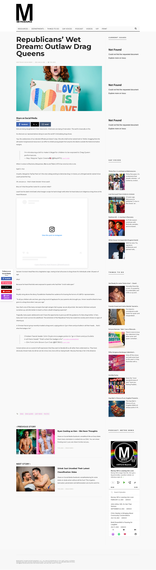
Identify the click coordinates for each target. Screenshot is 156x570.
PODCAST (79, 30)
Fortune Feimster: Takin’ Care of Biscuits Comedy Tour (122, 330)
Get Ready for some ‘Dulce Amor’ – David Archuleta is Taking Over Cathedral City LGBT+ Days (124, 284)
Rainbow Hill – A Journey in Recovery (121, 218)
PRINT (104, 30)
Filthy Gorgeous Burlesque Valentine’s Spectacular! (121, 353)
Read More (70, 451)
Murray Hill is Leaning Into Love (122, 498)
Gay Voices (67, 30)
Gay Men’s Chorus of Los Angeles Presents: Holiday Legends (123, 399)
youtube (6, 291)
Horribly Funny (113, 376)
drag (22, 414)
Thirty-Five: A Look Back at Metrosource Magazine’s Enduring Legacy (122, 172)
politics (46, 414)
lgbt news (38, 414)
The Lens (53, 63)
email (45, 125)
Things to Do (53, 30)
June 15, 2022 (67, 159)
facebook (23, 125)
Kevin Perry (28, 63)
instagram (6, 283)
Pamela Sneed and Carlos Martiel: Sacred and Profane (124, 307)
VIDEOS (89, 30)
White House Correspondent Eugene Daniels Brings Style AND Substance (124, 241)
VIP (97, 30)
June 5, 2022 (68, 343)
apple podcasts (6, 297)
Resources (23, 30)
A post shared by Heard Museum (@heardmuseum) (52, 265)
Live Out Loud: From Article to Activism (121, 195)
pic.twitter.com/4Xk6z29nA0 (75, 340)
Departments (37, 30)
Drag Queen (29, 414)
